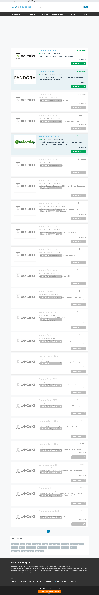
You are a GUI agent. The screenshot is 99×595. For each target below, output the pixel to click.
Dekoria (48, 53)
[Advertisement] (49, 29)
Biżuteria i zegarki (57, 74)
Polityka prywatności (35, 581)
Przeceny (14, 547)
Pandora (46, 74)
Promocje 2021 (42, 547)
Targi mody (65, 544)
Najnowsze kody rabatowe (49, 592)
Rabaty (22, 544)
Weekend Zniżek (49, 581)
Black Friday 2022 (62, 581)
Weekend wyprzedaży (77, 544)
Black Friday (39, 551)
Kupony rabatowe (54, 547)
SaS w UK (73, 581)
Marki (84, 14)
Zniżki (28, 544)
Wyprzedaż (65, 547)
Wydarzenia (73, 14)
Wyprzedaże (31, 14)
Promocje (44, 14)
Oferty (45, 544)
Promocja (73, 547)
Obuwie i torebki (58, 139)
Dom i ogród (56, 53)
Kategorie (17, 14)
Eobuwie (48, 139)
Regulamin (23, 581)
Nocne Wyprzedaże (27, 551)
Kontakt (14, 581)
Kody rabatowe (58, 14)
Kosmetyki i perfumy (59, 206)
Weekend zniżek (54, 544)
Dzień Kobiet (15, 551)
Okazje (22, 547)
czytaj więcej (82, 59)
